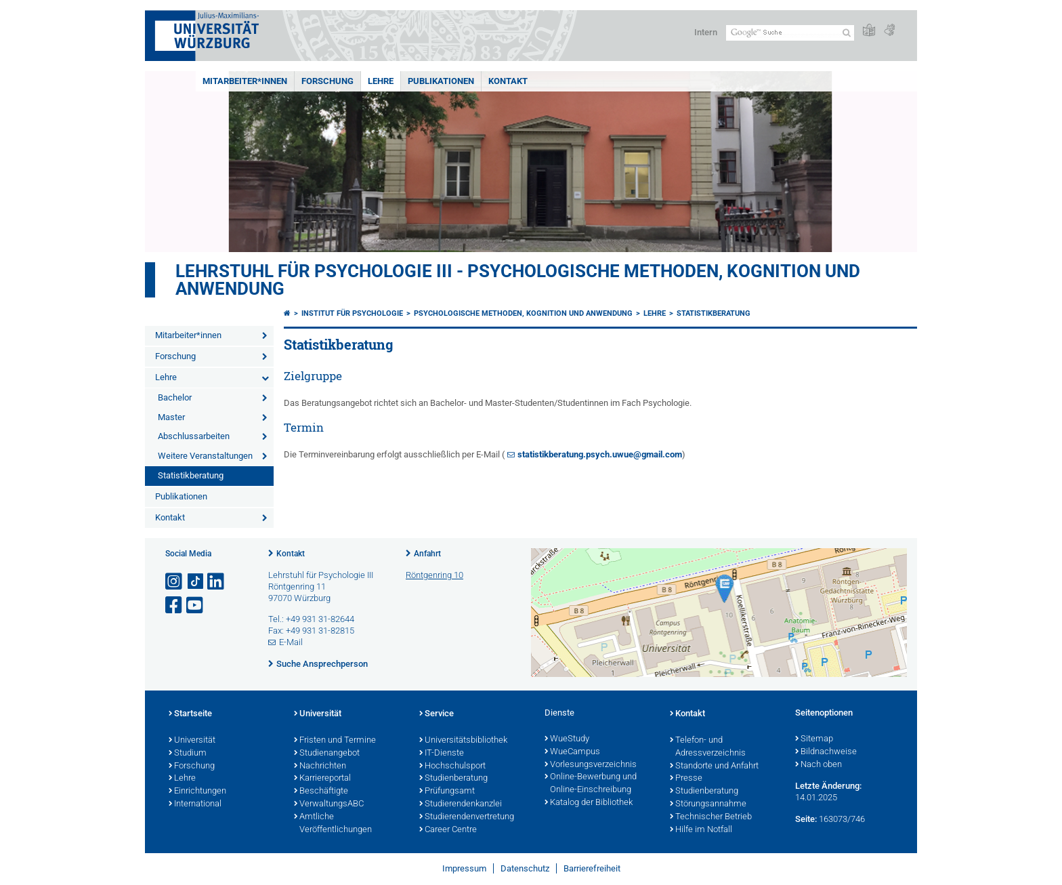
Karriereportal (322, 779)
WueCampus (572, 752)
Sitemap (814, 739)
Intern (705, 32)
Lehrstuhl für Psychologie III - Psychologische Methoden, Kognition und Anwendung (517, 280)
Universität (192, 741)
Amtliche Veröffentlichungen (333, 823)
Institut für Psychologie (352, 313)
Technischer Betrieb (711, 817)
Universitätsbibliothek (463, 741)
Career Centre (448, 830)
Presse (686, 779)
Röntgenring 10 (434, 575)
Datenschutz (525, 868)
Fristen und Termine (335, 741)
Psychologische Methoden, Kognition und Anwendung (523, 313)
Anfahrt (427, 553)
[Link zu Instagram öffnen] (174, 582)
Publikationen (441, 81)
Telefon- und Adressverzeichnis (708, 747)
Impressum (464, 868)
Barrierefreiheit (592, 868)
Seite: (806, 819)
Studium (188, 753)
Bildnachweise (826, 752)
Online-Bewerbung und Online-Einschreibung (591, 783)
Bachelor (175, 397)
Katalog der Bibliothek (589, 803)
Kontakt (508, 81)
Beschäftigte (321, 791)
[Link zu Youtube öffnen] (195, 605)
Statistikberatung (191, 475)
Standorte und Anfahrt (714, 766)
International (195, 804)
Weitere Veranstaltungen (205, 456)
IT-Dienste (441, 753)
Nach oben (818, 765)
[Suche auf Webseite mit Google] (790, 33)
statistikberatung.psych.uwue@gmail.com (599, 454)
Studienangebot (327, 753)
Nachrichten (320, 766)
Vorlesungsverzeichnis (591, 765)
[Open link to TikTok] (195, 582)
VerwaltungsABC (329, 804)
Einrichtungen (197, 791)
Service (436, 714)
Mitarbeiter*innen (245, 81)
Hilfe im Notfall (701, 830)
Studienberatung (453, 779)
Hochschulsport (452, 766)
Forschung (327, 81)
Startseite (190, 714)
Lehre (381, 81)
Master (171, 417)
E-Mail (291, 642)
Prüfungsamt (447, 791)
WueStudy (567, 739)
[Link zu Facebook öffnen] (174, 605)
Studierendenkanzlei (460, 804)
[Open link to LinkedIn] (216, 582)
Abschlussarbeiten (194, 436)
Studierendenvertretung (466, 817)
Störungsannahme (708, 804)
